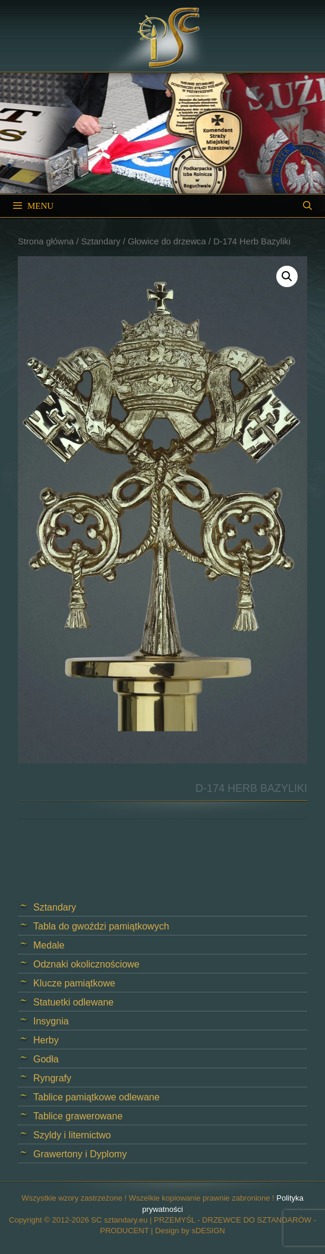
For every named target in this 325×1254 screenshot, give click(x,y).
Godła (46, 1059)
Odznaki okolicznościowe (86, 964)
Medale (48, 945)
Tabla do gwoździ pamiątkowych (101, 926)
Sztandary (100, 241)
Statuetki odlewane (73, 1002)
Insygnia (51, 1021)
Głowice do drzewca (167, 241)
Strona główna (46, 241)
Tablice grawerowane (77, 1116)
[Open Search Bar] (307, 206)
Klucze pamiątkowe (74, 983)
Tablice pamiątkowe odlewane (96, 1097)
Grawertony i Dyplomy (80, 1154)
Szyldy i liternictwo (72, 1135)
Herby (46, 1040)
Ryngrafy (52, 1078)
